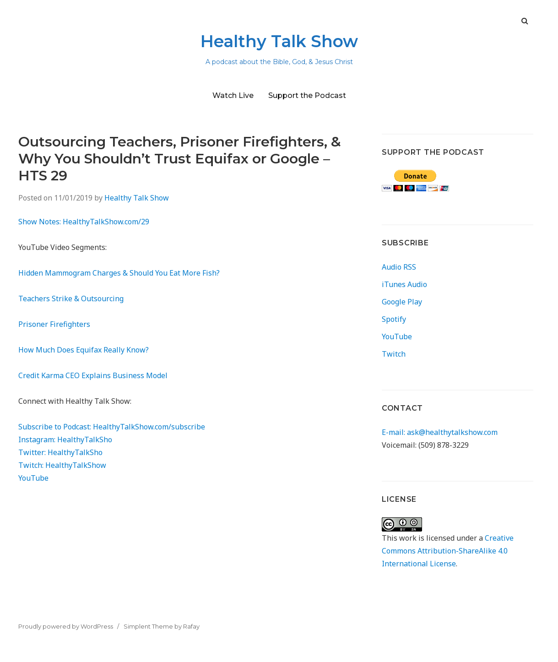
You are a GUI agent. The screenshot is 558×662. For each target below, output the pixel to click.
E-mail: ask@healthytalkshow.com (440, 432)
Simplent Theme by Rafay (162, 626)
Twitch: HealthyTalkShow (62, 465)
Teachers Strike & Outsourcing (71, 298)
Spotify (394, 319)
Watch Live (233, 95)
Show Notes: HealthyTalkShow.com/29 (83, 222)
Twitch (394, 354)
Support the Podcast (307, 95)
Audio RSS (399, 267)
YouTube (33, 478)
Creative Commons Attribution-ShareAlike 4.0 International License (448, 551)
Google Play (402, 302)
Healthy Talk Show (279, 41)
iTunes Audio (404, 284)
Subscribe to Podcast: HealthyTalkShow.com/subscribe (111, 427)
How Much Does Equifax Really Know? (83, 350)
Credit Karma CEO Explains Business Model (93, 375)
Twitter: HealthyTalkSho (60, 452)
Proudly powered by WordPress (65, 626)
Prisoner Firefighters (54, 324)
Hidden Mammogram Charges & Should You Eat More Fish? (119, 273)
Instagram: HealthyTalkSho (65, 439)
